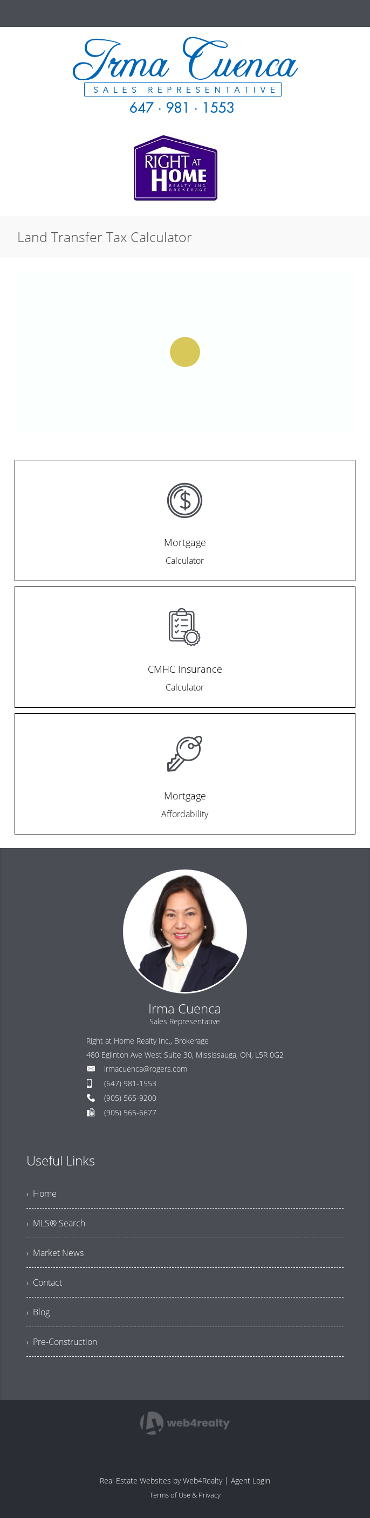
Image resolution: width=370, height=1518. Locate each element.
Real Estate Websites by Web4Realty (161, 1480)
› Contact (44, 1282)
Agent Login (250, 1480)
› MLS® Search (55, 1223)
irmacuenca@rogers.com (145, 1069)
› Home (41, 1193)
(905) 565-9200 (130, 1098)
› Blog (38, 1312)
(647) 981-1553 (130, 1083)
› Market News (55, 1253)
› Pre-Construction (61, 1342)
